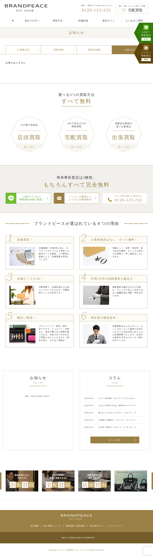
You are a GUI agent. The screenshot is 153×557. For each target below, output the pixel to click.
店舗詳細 (83, 20)
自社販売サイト (97, 526)
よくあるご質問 (134, 20)
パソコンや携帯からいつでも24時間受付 (80, 198)
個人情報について (52, 526)
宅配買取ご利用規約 (75, 526)
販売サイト (109, 20)
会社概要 (34, 526)
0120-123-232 (96, 10)
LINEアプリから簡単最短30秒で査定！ (32, 198)
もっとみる (115, 440)
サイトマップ (116, 526)
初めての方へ (32, 20)
